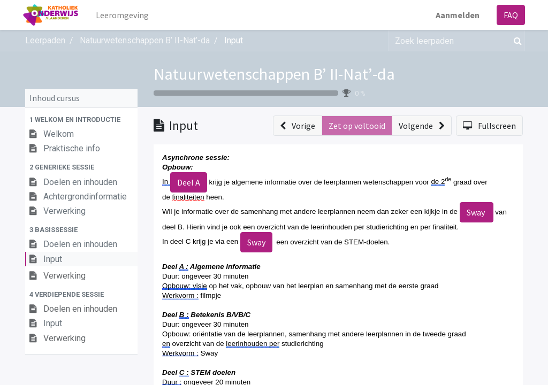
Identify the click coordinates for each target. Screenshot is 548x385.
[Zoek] (515, 40)
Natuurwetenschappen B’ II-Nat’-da (274, 74)
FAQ (508, 15)
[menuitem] (125, 15)
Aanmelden (455, 15)
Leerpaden (45, 40)
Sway (476, 212)
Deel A (188, 182)
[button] (81, 119)
